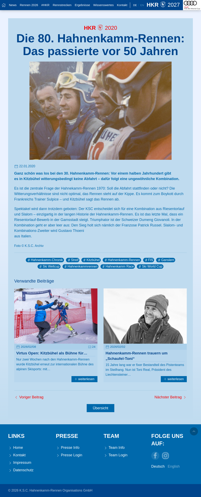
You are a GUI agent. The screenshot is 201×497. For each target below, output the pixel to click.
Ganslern (165, 260)
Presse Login (69, 455)
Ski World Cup (150, 266)
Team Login (116, 455)
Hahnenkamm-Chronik (45, 260)
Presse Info (67, 448)
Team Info (114, 448)
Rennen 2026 (29, 5)
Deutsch (158, 466)
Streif (73, 260)
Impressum (19, 463)
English (174, 466)
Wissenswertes (103, 5)
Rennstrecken (62, 5)
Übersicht (100, 408)
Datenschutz (21, 470)
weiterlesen (84, 379)
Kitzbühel (91, 260)
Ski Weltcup (49, 266)
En (142, 5)
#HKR (45, 5)
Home (15, 448)
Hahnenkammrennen (80, 266)
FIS (148, 260)
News (13, 5)
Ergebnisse (82, 5)
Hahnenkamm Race (118, 266)
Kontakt (122, 5)
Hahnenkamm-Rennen (122, 260)
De (135, 5)
